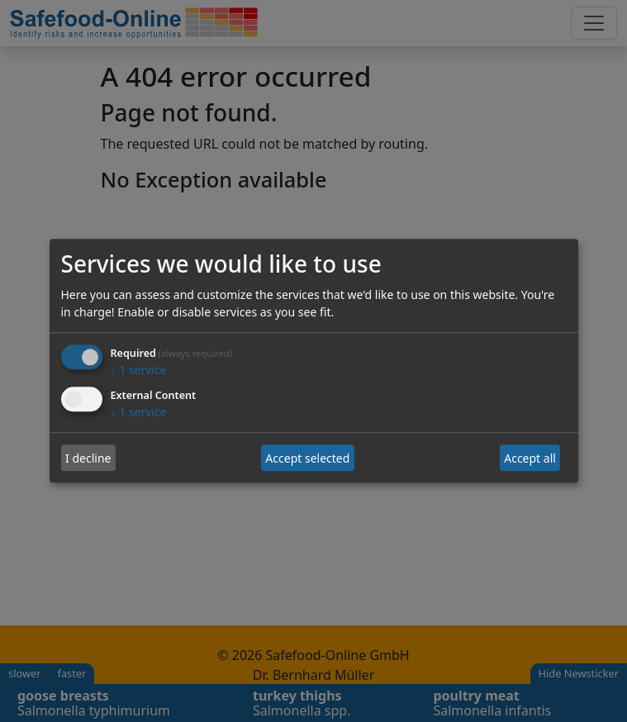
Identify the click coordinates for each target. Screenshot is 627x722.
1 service (139, 370)
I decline (88, 458)
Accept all (530, 458)
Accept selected (307, 458)
